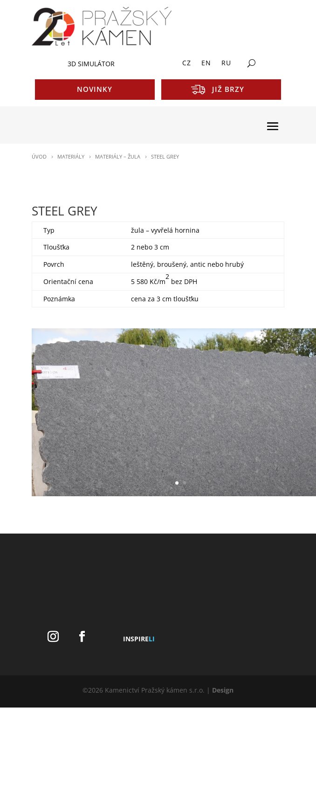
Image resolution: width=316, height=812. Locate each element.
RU (226, 63)
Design (223, 690)
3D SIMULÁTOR (91, 63)
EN (206, 63)
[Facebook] (82, 637)
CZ (186, 63)
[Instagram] (53, 637)
